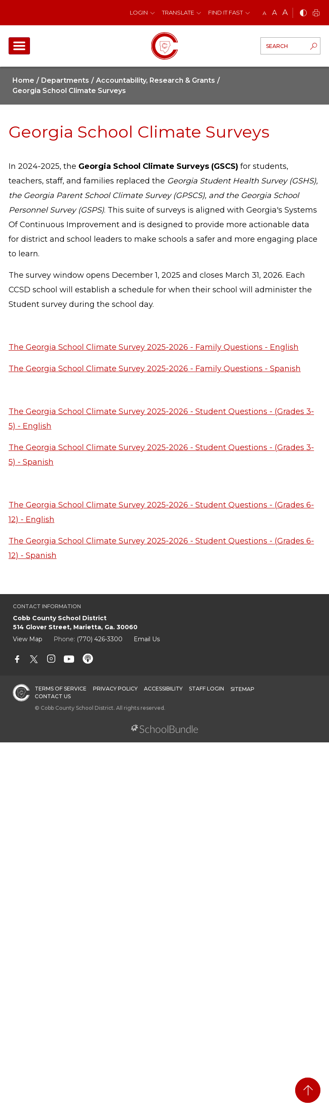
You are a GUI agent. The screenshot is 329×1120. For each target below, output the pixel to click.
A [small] (264, 13)
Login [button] (139, 12)
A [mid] (274, 13)
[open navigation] (19, 45)
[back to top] (307, 1090)
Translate (178, 12)
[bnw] (303, 13)
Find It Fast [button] (225, 12)
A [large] (285, 12)
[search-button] (313, 47)
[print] (316, 13)
